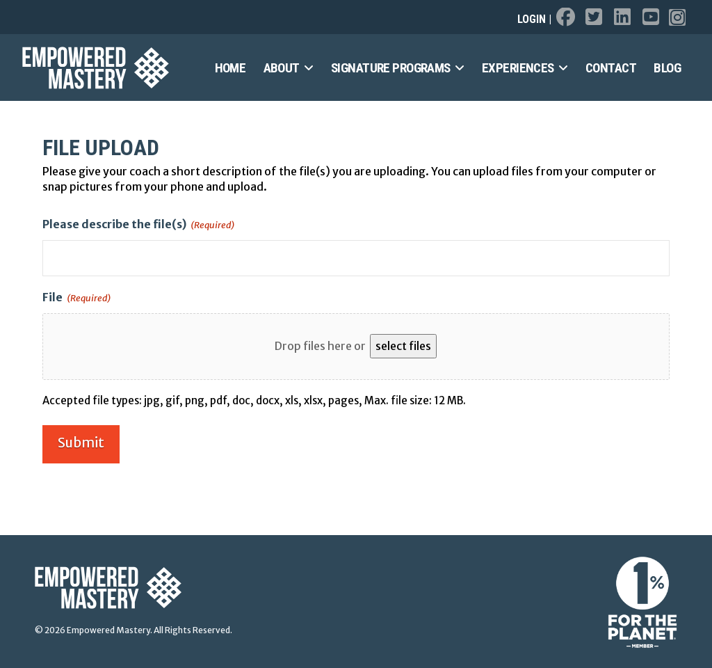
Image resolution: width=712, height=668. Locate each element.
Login (531, 19)
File (76, 298)
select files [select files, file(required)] (403, 346)
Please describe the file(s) (138, 225)
